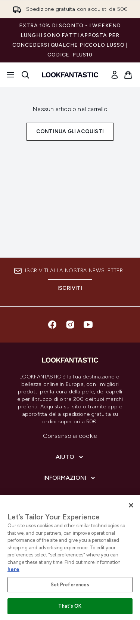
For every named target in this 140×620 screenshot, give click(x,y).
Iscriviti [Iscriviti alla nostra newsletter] (70, 288)
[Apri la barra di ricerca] (25, 74)
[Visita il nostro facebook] (52, 325)
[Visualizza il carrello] (128, 74)
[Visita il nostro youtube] (88, 325)
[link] (115, 74)
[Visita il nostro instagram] (70, 325)
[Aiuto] (70, 456)
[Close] (131, 505)
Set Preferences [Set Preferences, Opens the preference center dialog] (70, 584)
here (13, 569)
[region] (70, 557)
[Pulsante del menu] (10, 74)
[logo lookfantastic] (70, 74)
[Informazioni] (70, 477)
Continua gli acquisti (70, 131)
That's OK (69, 606)
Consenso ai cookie (70, 435)
